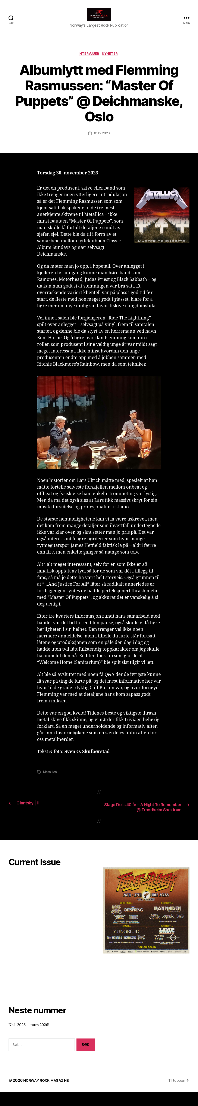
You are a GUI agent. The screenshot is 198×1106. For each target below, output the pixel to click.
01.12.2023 (101, 140)
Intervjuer (89, 61)
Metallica (50, 779)
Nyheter (112, 61)
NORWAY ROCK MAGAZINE (48, 1094)
